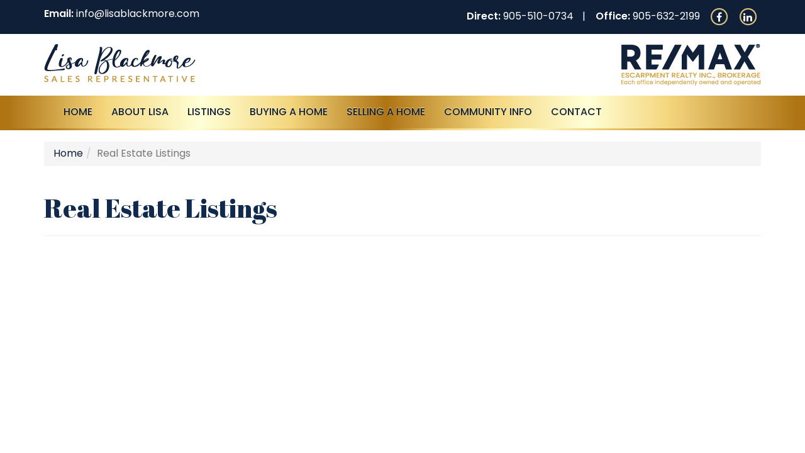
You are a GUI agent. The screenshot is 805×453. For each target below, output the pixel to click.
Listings (209, 111)
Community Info (488, 111)
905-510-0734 (538, 16)
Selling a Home (386, 111)
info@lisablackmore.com (137, 13)
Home (78, 111)
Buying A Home (289, 111)
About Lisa (140, 111)
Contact (576, 111)
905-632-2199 (666, 16)
